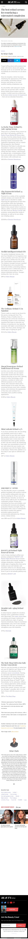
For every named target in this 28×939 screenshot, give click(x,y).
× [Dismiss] (25, 930)
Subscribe (12, 909)
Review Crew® (17, 210)
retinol (14, 792)
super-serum (19, 616)
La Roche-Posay (5, 800)
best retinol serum (6, 792)
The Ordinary (13, 798)
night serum (5, 200)
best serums (13, 794)
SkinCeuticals (4, 798)
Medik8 (20, 800)
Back (2, 6)
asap (25, 800)
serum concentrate (13, 673)
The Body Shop (10, 696)
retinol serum (4, 794)
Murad (17, 796)
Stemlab (8, 631)
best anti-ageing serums (7, 796)
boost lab (13, 800)
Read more (16, 46)
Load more (14, 933)
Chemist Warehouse (14, 219)
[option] (7, 819)
